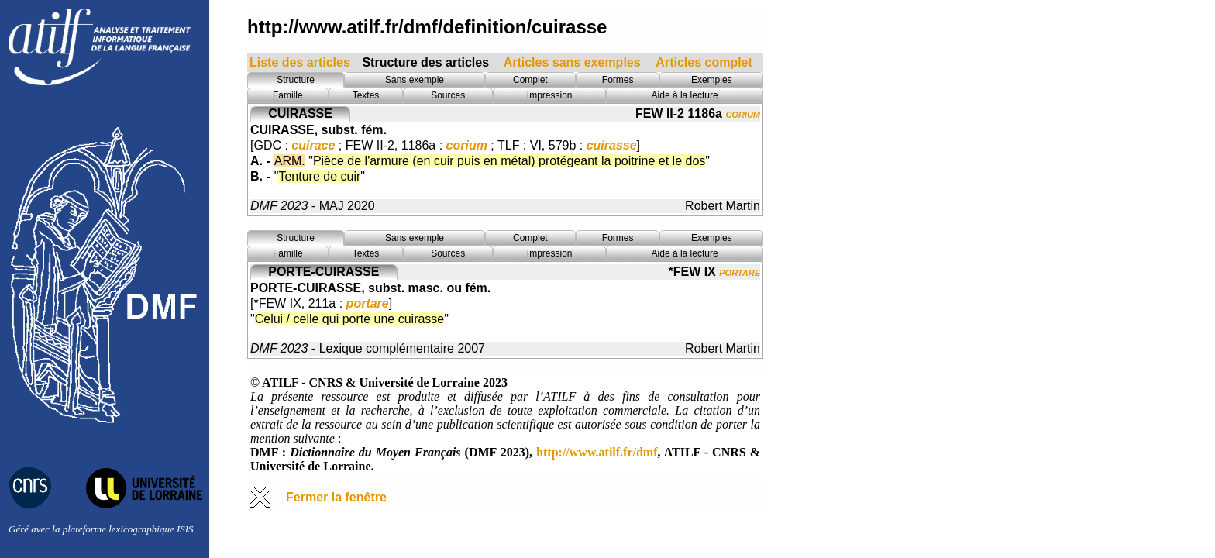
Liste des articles (300, 62)
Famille (288, 95)
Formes (618, 79)
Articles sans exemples (572, 62)
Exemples (711, 79)
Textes (366, 95)
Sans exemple (414, 79)
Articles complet (704, 62)
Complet (530, 79)
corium (742, 113)
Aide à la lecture (685, 95)
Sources (448, 95)
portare (739, 271)
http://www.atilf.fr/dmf (596, 452)
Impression (550, 95)
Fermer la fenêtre (336, 497)
